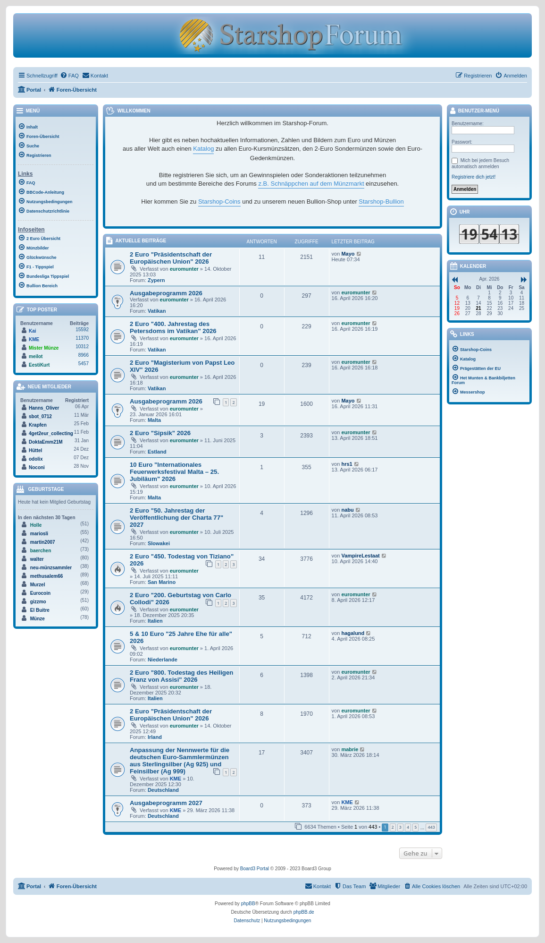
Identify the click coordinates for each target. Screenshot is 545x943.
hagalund (352, 633)
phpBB (248, 903)
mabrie (349, 749)
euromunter (184, 269)
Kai (32, 331)
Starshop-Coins (219, 201)
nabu (347, 510)
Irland (155, 737)
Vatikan (157, 311)
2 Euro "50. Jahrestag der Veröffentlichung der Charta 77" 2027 (176, 517)
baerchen (40, 550)
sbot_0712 (40, 416)
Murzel (37, 584)
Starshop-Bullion (381, 201)
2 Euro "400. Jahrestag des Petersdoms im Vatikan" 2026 (173, 327)
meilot (35, 356)
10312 (82, 346)
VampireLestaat (360, 555)
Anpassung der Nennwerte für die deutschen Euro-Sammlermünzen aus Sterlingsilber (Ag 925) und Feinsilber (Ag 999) (179, 760)
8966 (83, 355)
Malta (154, 420)
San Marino (162, 582)
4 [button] (408, 827)
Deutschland (163, 790)
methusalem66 (46, 576)
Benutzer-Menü (474, 111)
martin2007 (42, 542)
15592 (82, 329)
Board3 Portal (254, 868)
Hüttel (35, 450)
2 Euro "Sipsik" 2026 (160, 433)
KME (175, 778)
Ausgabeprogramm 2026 (166, 293)
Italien (155, 621)
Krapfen (38, 425)
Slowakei (159, 543)
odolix (35, 459)
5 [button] (415, 827)
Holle (36, 525)
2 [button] (393, 827)
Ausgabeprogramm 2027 (166, 802)
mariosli (39, 533)
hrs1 (346, 464)
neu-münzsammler (51, 567)
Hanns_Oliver (44, 408)
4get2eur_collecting (51, 433)
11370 (82, 338)
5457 (83, 363)
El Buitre (40, 610)
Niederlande (162, 659)
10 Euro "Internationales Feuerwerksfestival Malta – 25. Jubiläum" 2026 (174, 471)
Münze (37, 618)
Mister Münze (44, 348)
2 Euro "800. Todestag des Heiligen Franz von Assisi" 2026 (181, 676)
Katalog (203, 148)
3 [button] (400, 827)
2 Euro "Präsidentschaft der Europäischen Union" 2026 (171, 258)
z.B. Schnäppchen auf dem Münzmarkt (311, 183)
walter (37, 559)
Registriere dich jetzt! (473, 177)
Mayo (347, 254)
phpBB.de (303, 912)
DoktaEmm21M (46, 442)
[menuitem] (69, 75)
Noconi (37, 467)
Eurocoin (40, 593)
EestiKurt (39, 365)
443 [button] (431, 827)
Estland (157, 451)
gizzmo (38, 601)
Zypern (156, 280)
